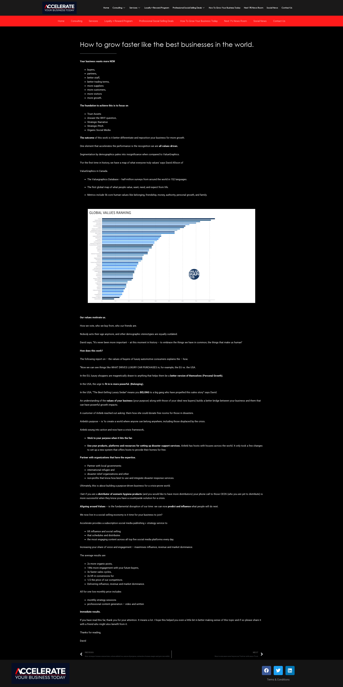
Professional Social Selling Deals (189, 7)
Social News (268, 7)
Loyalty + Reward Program (158, 7)
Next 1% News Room (250, 7)
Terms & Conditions (278, 680)
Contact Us (281, 7)
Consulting (123, 7)
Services (138, 7)
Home (112, 7)
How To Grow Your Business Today (223, 7)
